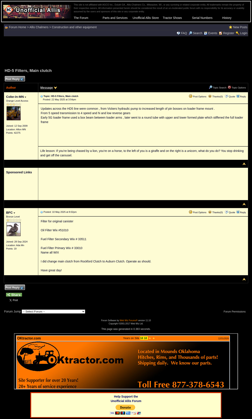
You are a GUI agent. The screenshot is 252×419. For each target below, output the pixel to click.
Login (243, 33)
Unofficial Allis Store (146, 18)
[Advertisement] (126, 51)
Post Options (197, 96)
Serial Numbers (202, 18)
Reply (243, 96)
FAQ (184, 33)
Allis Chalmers (39, 27)
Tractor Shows (172, 18)
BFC (10, 212)
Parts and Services (115, 18)
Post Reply (14, 79)
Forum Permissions (236, 311)
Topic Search (217, 87)
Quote (232, 96)
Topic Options (237, 87)
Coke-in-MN (16, 96)
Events (210, 33)
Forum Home (17, 27)
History (227, 18)
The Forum (81, 18)
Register (228, 33)
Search (195, 33)
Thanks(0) (215, 96)
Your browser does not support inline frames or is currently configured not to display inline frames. (126, 361)
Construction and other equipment (74, 27)
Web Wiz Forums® (128, 320)
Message (46, 87)
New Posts (240, 27)
